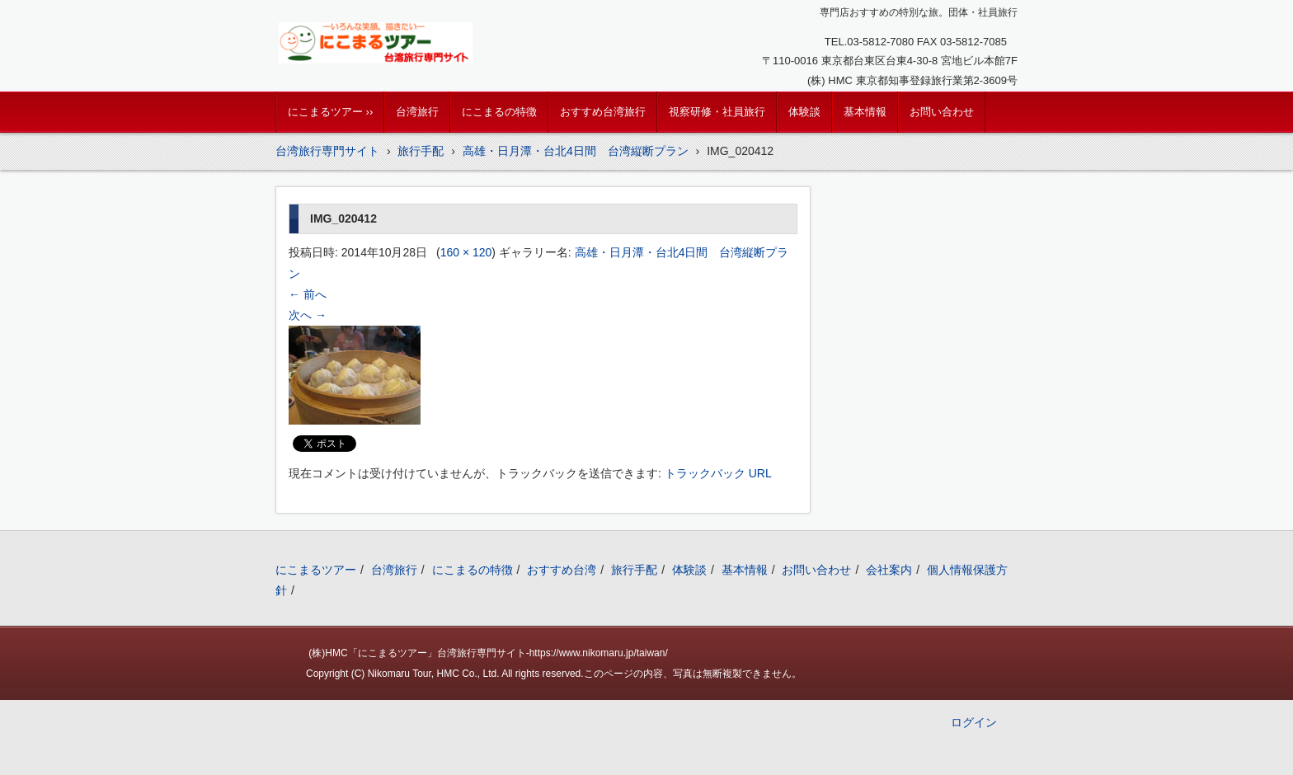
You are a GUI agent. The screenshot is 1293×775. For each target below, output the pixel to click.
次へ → (308, 315)
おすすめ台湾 (561, 569)
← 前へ (308, 294)
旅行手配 (634, 569)
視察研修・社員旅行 (717, 112)
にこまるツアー (315, 569)
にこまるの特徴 (499, 112)
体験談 (804, 112)
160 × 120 (466, 252)
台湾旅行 (417, 112)
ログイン (974, 722)
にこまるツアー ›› (330, 112)
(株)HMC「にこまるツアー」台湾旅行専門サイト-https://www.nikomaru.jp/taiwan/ (487, 653)
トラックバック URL (718, 473)
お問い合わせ (942, 112)
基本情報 (865, 112)
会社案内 (889, 569)
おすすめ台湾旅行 (603, 112)
